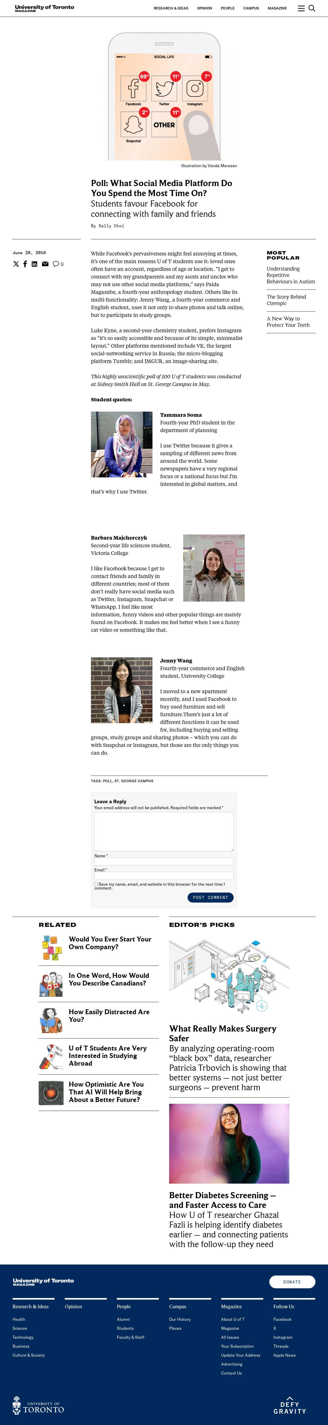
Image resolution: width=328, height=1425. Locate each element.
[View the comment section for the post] (58, 264)
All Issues (230, 1337)
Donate (292, 1281)
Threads (281, 1346)
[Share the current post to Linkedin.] (34, 264)
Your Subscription (237, 1346)
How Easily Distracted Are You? (109, 1016)
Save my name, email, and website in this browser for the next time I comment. (159, 886)
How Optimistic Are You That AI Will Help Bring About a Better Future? (106, 1092)
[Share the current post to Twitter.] (15, 263)
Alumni (123, 1319)
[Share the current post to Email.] (45, 264)
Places (175, 1328)
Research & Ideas (171, 8)
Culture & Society (29, 1355)
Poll (107, 781)
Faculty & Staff (131, 1337)
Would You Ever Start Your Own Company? (110, 943)
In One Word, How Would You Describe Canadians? (109, 979)
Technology (23, 1337)
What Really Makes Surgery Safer (222, 1034)
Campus (251, 8)
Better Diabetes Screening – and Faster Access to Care (222, 1200)
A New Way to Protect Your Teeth (288, 321)
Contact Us (231, 1373)
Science (20, 1328)
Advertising (231, 1364)
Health (19, 1319)
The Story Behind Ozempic (286, 300)
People (228, 8)
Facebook (282, 1319)
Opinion (204, 8)
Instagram (282, 1337)
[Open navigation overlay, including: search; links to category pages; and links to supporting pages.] (306, 8)
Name (101, 855)
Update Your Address (240, 1355)
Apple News (284, 1355)
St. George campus (134, 781)
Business (21, 1346)
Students (125, 1328)
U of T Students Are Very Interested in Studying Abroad (108, 1056)
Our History (180, 1319)
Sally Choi (111, 225)
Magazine (277, 8)
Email (100, 869)
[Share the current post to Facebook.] (25, 264)
